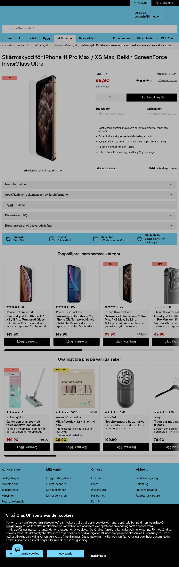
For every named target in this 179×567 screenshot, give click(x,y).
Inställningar (98, 556)
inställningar (72, 536)
